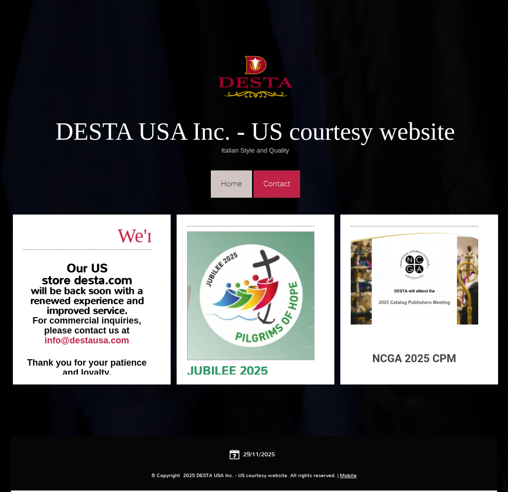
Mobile (348, 475)
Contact (276, 183)
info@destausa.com (87, 340)
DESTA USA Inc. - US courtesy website (255, 131)
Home (231, 183)
